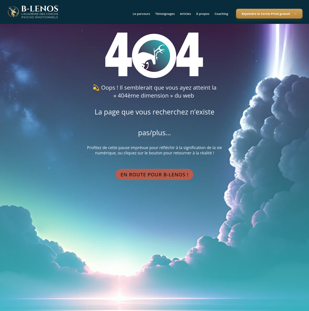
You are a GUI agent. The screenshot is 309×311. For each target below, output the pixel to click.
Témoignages (165, 14)
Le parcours (141, 14)
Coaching (221, 14)
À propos (202, 14)
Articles (185, 14)
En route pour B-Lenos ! (154, 174)
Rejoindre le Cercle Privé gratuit (266, 14)
